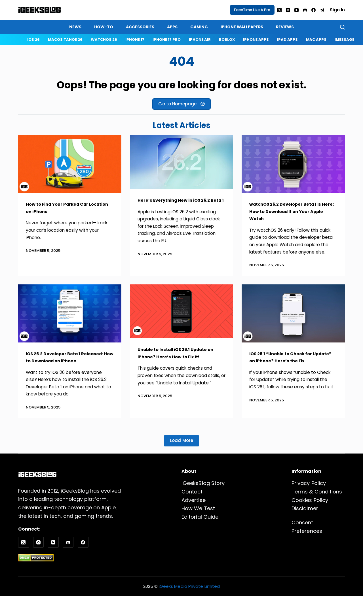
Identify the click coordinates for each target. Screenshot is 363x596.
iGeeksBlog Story (203, 483)
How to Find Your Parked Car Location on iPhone (62, 208)
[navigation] (192, 39)
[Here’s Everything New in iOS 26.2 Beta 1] (181, 162)
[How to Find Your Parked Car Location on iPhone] (69, 164)
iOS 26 (33, 39)
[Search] (342, 27)
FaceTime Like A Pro (252, 9)
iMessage (344, 39)
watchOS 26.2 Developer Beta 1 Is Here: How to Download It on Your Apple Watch (290, 211)
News (75, 27)
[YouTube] (296, 10)
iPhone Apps (256, 39)
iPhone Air (200, 39)
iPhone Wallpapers (242, 27)
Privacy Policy (309, 483)
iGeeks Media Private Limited (189, 586)
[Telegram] (322, 10)
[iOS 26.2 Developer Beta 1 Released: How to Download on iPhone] (69, 313)
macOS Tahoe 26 (65, 39)
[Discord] (305, 10)
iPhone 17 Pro (167, 39)
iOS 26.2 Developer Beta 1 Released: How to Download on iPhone (69, 357)
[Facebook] (313, 10)
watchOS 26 (104, 39)
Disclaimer (305, 508)
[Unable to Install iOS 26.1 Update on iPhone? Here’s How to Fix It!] (181, 311)
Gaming (199, 27)
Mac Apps (316, 39)
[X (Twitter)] (279, 10)
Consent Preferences (318, 522)
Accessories (140, 27)
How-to (103, 27)
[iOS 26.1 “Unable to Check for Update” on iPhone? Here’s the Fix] (293, 313)
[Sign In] (337, 10)
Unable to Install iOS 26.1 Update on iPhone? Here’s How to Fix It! (178, 353)
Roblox (227, 39)
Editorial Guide (200, 516)
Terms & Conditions (317, 491)
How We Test (198, 508)
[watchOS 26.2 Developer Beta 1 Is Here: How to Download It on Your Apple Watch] (293, 164)
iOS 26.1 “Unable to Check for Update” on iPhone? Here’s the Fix (291, 357)
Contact (192, 491)
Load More (181, 440)
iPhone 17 (134, 39)
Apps (172, 27)
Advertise (193, 500)
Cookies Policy (310, 500)
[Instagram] (288, 10)
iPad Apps (287, 39)
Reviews (285, 27)
